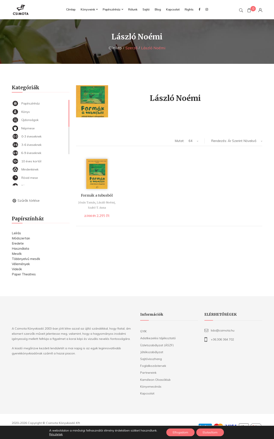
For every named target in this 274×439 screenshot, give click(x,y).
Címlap (115, 47)
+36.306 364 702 (222, 339)
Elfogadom (180, 432)
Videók (17, 269)
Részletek (55, 434)
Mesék (17, 254)
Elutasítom (210, 432)
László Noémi (106, 202)
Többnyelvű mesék (26, 259)
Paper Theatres (24, 274)
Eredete (18, 243)
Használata (20, 248)
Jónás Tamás (86, 202)
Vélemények (21, 264)
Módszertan (21, 238)
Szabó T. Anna (97, 207)
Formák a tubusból (97, 195)
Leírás (16, 233)
